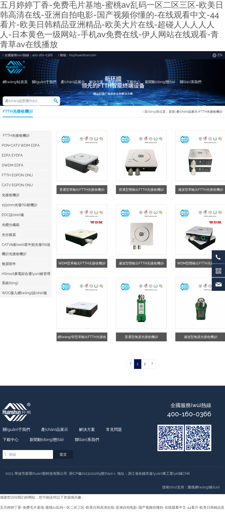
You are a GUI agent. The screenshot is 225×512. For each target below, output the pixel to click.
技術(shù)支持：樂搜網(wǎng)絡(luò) (191, 487)
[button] (56, 100)
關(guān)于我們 (44, 82)
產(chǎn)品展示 (73, 82)
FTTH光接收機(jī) (210, 111)
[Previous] (130, 364)
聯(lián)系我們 (190, 82)
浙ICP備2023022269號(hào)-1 (92, 473)
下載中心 (133, 82)
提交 (63, 454)
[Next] (152, 364)
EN (219, 55)
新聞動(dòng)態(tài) (160, 82)
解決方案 (96, 82)
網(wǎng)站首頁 (15, 82)
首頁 (172, 111)
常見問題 (115, 82)
